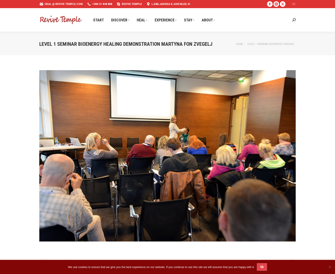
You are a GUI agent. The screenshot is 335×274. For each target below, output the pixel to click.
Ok (262, 267)
